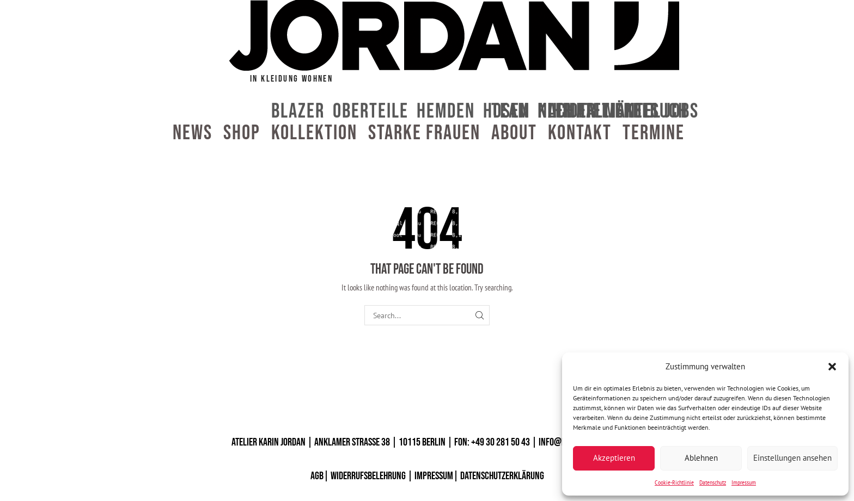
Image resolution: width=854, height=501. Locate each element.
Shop (241, 133)
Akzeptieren (614, 458)
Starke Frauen (424, 133)
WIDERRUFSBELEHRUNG (368, 476)
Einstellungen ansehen (792, 458)
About (514, 133)
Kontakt (580, 133)
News (192, 133)
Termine (654, 133)
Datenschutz (712, 482)
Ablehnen (701, 458)
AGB (317, 476)
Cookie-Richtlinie (674, 482)
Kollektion (314, 133)
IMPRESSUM (433, 476)
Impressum (743, 482)
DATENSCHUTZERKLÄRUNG (502, 476)
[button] (832, 366)
